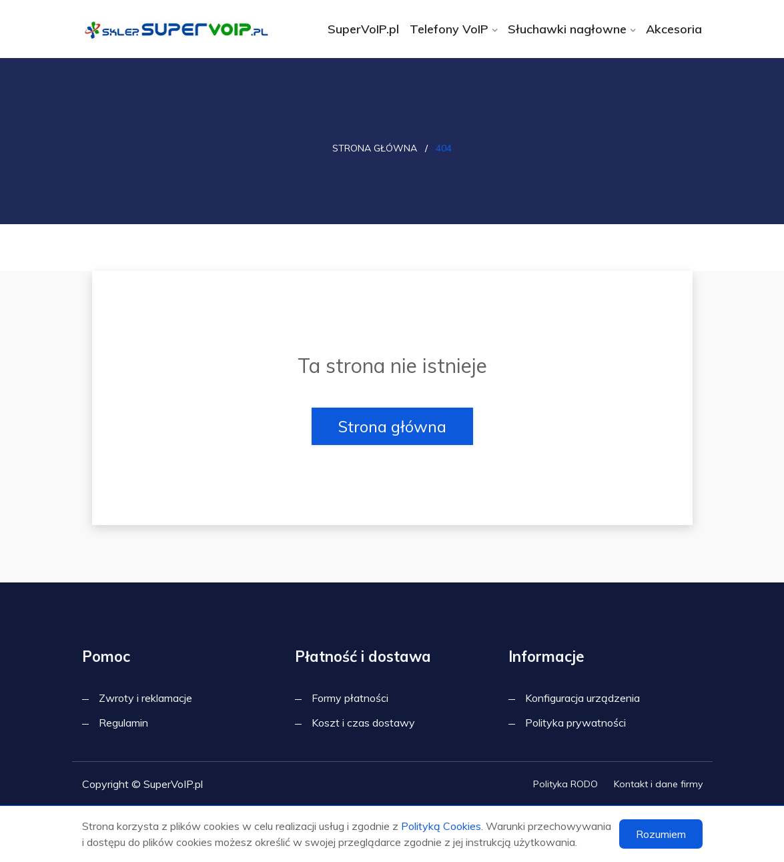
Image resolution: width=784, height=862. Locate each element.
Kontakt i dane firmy (658, 784)
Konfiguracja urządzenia (582, 698)
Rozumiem (661, 834)
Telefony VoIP (449, 29)
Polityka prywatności (575, 722)
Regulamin (123, 722)
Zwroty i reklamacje (145, 698)
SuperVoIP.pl (363, 29)
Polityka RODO (565, 784)
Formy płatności (350, 698)
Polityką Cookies (441, 826)
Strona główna (374, 148)
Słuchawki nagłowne (567, 29)
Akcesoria (674, 29)
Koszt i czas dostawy (363, 722)
